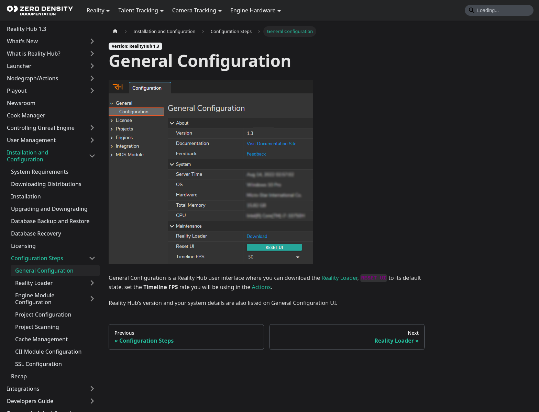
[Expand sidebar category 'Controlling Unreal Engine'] (92, 127)
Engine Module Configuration (34, 298)
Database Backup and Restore (50, 221)
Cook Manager (26, 115)
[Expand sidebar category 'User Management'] (92, 140)
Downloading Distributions (46, 184)
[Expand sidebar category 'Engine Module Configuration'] (92, 299)
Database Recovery (36, 233)
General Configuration (44, 270)
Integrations (23, 388)
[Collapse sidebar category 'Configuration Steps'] (92, 258)
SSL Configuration (38, 364)
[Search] (499, 10)
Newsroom (21, 103)
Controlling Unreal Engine (41, 127)
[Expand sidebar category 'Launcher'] (92, 65)
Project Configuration (43, 314)
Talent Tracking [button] (138, 10)
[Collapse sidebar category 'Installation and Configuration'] (92, 156)
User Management (31, 140)
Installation (26, 196)
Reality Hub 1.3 (26, 29)
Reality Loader (34, 283)
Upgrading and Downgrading (49, 209)
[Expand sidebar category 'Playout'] (92, 90)
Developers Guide (30, 401)
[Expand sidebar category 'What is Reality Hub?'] (92, 53)
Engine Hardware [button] (253, 10)
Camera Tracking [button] (194, 10)
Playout (17, 90)
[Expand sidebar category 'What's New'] (92, 41)
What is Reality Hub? (33, 53)
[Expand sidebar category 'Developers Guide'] (92, 401)
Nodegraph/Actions (32, 78)
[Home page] (115, 31)
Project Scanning (37, 327)
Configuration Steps (37, 258)
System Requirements (39, 171)
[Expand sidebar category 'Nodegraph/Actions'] (92, 78)
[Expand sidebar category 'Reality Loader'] (92, 282)
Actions (261, 287)
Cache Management (41, 339)
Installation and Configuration (27, 156)
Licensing (23, 246)
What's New (22, 41)
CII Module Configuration (48, 351)
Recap (19, 376)
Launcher (19, 66)
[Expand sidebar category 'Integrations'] (92, 388)
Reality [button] (95, 10)
